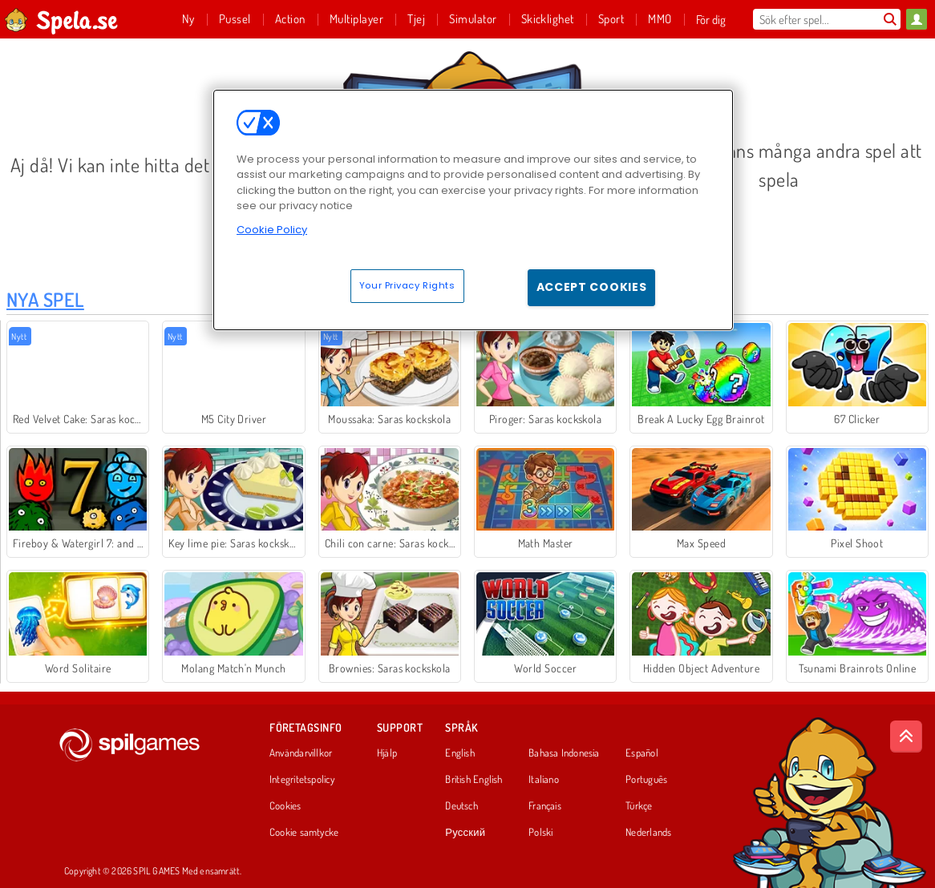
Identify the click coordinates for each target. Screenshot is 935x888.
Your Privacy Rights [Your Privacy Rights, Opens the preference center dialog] (407, 285)
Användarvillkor (300, 753)
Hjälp (387, 753)
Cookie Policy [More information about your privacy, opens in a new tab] (272, 229)
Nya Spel (45, 299)
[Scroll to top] (906, 736)
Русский (465, 832)
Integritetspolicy (301, 779)
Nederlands (648, 832)
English (460, 753)
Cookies (285, 806)
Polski (540, 832)
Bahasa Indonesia (564, 753)
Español (641, 753)
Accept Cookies (591, 287)
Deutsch (461, 806)
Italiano (543, 779)
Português (646, 779)
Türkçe (638, 806)
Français (544, 806)
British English (473, 779)
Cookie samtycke (303, 832)
